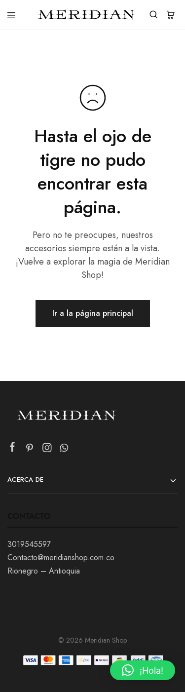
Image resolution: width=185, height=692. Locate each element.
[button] (142, 670)
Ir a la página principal (92, 313)
